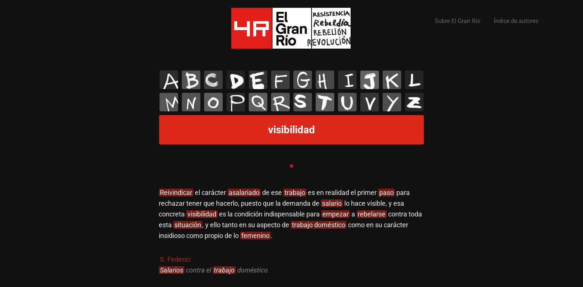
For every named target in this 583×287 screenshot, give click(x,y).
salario (332, 203)
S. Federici (175, 259)
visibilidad (201, 214)
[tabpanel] (291, 231)
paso (386, 192)
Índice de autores (516, 21)
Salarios (171, 270)
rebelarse (372, 214)
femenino (255, 235)
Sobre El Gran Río (457, 21)
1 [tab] (291, 166)
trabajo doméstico (318, 225)
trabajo (294, 192)
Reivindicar (176, 192)
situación (187, 225)
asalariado (244, 192)
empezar (335, 214)
